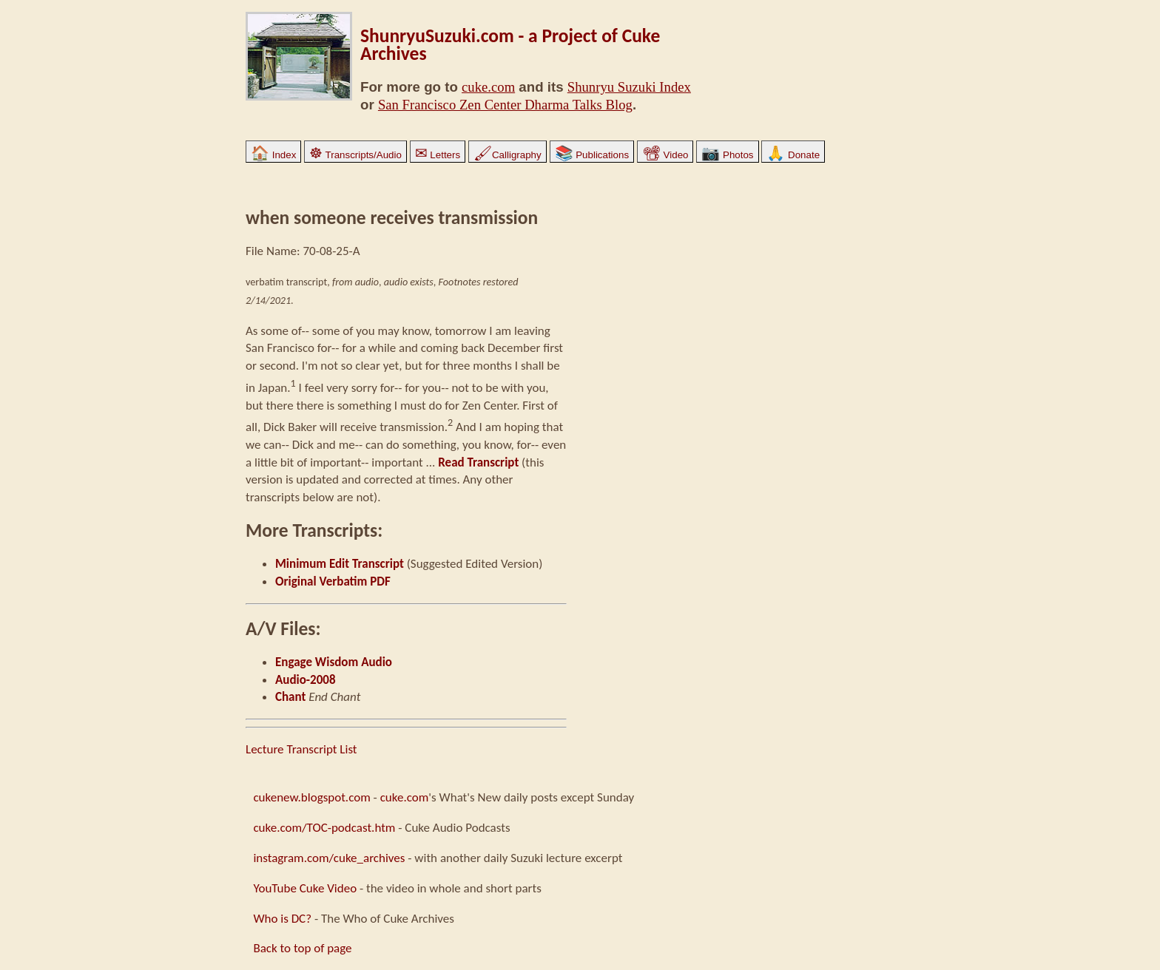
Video (665, 154)
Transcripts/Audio (355, 154)
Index (273, 154)
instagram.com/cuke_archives (329, 858)
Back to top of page (302, 948)
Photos (727, 154)
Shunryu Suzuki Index (629, 87)
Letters (437, 154)
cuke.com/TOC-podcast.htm (324, 827)
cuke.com (488, 87)
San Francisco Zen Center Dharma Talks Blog (505, 104)
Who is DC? (282, 918)
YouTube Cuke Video (305, 888)
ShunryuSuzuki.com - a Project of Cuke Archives (510, 44)
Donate (793, 154)
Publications (592, 154)
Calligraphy (507, 154)
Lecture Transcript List (301, 749)
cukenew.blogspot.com (311, 797)
